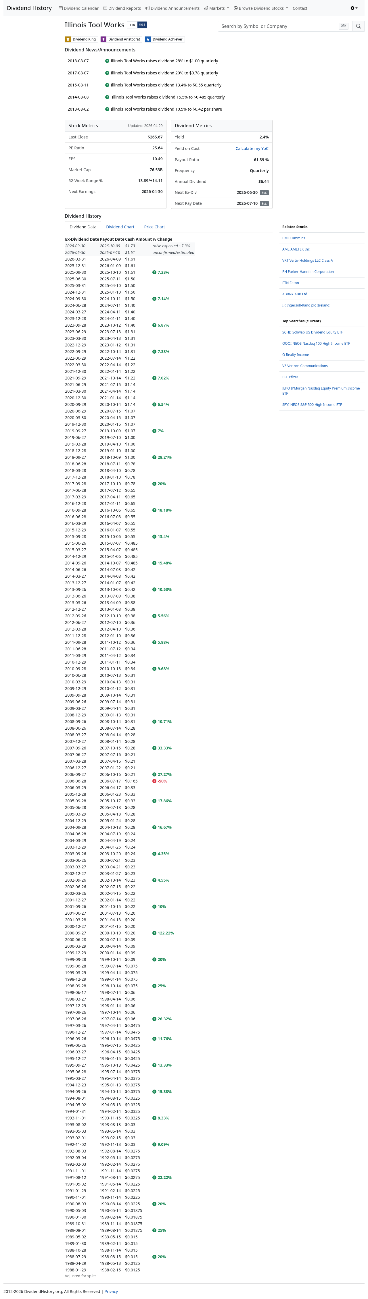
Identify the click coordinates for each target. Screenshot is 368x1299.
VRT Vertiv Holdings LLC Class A (307, 260)
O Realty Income (295, 354)
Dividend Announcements (172, 8)
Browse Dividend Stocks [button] (259, 8)
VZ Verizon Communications (305, 365)
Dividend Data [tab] (83, 227)
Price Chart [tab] (154, 227)
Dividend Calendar (79, 8)
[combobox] (285, 26)
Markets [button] (215, 8)
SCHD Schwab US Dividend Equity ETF (312, 332)
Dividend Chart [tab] (120, 227)
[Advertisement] (30, 122)
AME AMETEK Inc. (296, 249)
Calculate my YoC (252, 148)
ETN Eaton (290, 282)
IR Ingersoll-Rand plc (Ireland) (306, 305)
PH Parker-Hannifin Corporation (308, 271)
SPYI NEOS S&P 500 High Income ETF (312, 404)
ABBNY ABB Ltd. (295, 294)
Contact (300, 8)
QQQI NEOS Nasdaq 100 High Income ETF (316, 343)
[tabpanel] (169, 757)
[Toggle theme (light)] (354, 8)
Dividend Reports (122, 8)
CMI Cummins (293, 238)
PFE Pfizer (290, 377)
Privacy (111, 1291)
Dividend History (29, 8)
